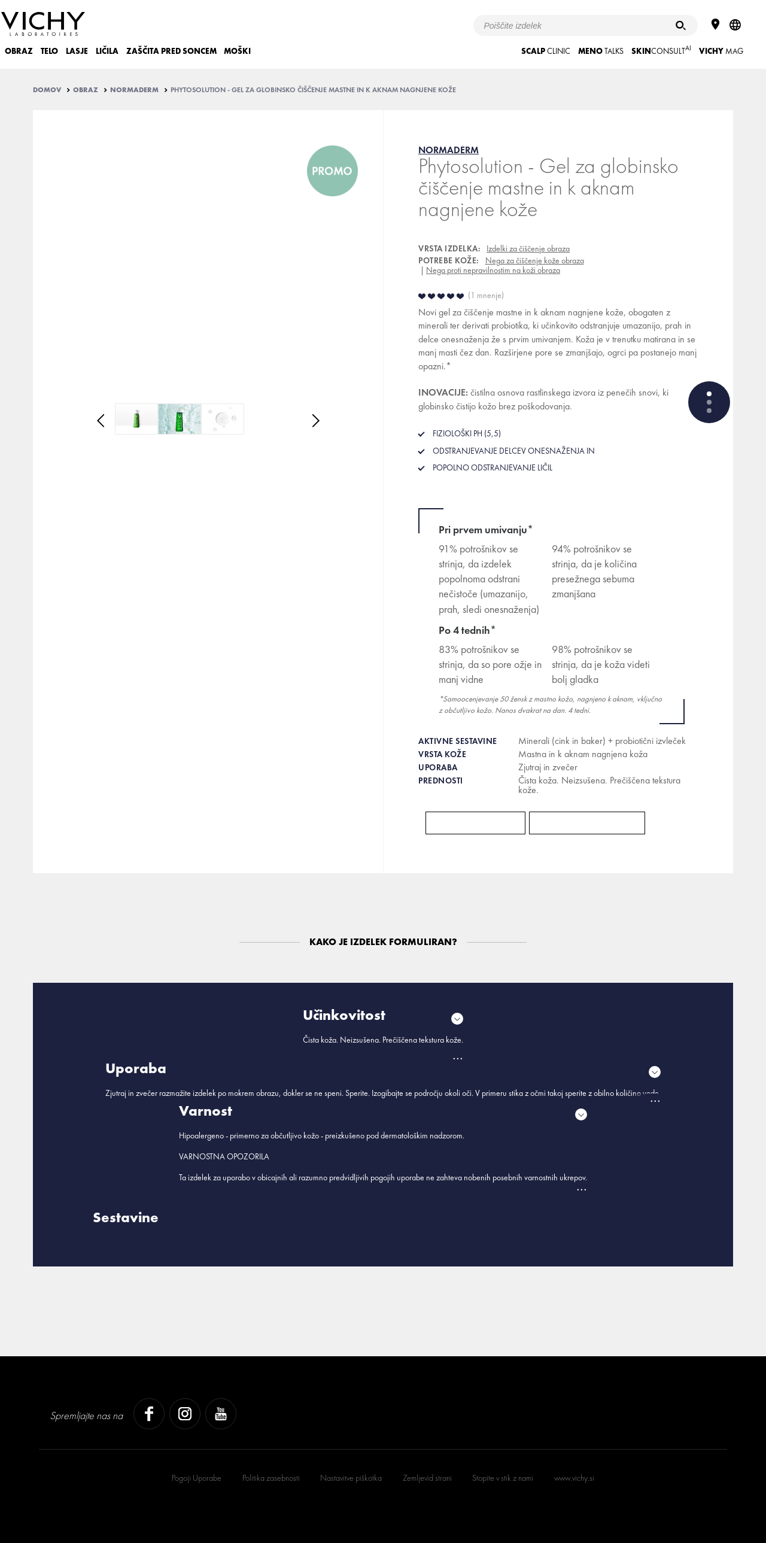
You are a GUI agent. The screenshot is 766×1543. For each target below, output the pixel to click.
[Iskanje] (681, 25)
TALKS (601, 51)
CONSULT (661, 50)
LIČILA (107, 51)
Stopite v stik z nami (502, 1477)
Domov (47, 90)
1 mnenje (485, 295)
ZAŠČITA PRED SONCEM (171, 51)
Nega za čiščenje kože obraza (534, 260)
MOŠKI (237, 51)
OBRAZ (19, 51)
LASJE (77, 51)
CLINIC (545, 51)
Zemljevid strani (427, 1477)
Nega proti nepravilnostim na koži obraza (493, 270)
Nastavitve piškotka (351, 1477)
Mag (721, 51)
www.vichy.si (574, 1477)
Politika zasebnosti (271, 1477)
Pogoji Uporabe (196, 1477)
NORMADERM (134, 90)
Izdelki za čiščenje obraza (528, 248)
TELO (49, 51)
